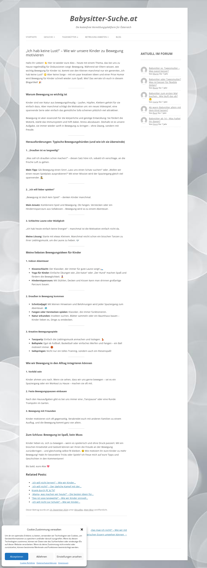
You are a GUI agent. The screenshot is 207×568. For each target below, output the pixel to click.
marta (155, 102)
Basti (155, 113)
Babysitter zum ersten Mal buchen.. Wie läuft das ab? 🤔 (163, 96)
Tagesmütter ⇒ (70, 37)
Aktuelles (78, 509)
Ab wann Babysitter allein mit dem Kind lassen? (165, 109)
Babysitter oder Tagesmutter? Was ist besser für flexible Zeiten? (165, 82)
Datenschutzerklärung (47, 563)
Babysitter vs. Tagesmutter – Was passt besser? (164, 70)
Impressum (63, 563)
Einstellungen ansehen (69, 556)
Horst (155, 124)
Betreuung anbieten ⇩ (97, 37)
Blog (118, 37)
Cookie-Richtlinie (27, 563)
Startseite (31, 37)
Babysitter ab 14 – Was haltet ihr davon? (164, 120)
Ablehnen (41, 556)
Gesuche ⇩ (49, 37)
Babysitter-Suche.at (103, 18)
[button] (81, 529)
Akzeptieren (16, 556)
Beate (155, 87)
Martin (156, 73)
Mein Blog (88, 509)
